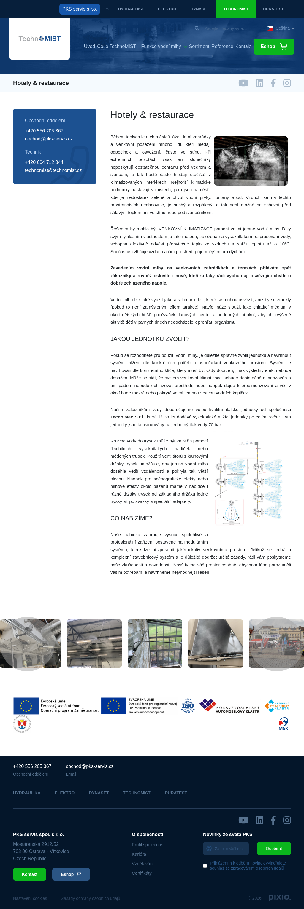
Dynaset (200, 9)
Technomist (236, 9)
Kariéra (139, 854)
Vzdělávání (143, 863)
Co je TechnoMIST (116, 46)
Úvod (89, 46)
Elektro (167, 9)
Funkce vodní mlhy (161, 46)
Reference (222, 46)
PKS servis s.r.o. (79, 9)
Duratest (273, 9)
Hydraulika (131, 9)
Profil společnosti (148, 844)
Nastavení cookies (30, 898)
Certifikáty (142, 873)
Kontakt (243, 46)
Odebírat (274, 848)
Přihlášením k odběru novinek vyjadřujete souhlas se (248, 866)
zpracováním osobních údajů (257, 868)
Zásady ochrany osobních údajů (90, 898)
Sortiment (199, 46)
